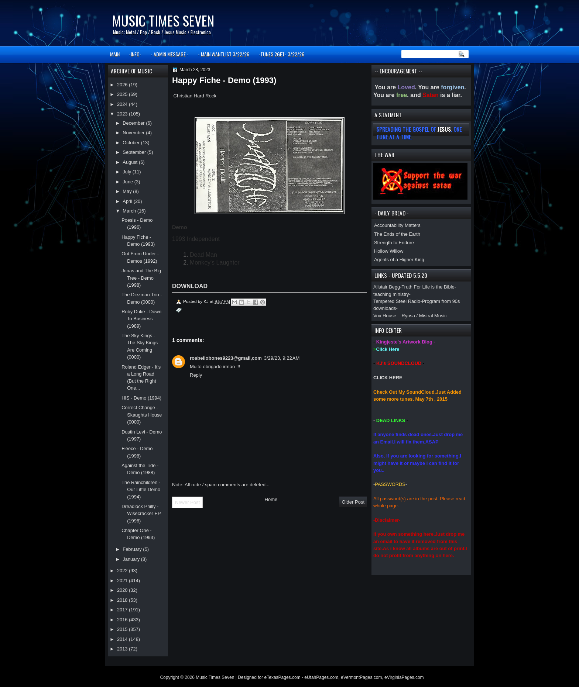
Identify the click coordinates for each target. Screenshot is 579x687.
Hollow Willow (388, 251)
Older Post (353, 502)
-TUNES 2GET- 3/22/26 (281, 54)
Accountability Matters (397, 225)
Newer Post (187, 502)
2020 (123, 590)
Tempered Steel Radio (396, 301)
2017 (123, 609)
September (135, 152)
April (128, 201)
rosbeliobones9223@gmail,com (226, 358)
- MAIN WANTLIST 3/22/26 (223, 54)
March (130, 211)
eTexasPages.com (282, 677)
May (128, 191)
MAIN (115, 54)
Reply (196, 375)
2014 (123, 639)
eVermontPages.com (361, 677)
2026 (123, 84)
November (134, 132)
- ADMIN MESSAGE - (170, 54)
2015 (123, 629)
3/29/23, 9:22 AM (282, 358)
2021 (123, 580)
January (132, 559)
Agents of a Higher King (399, 259)
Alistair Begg (386, 287)
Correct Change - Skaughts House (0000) (141, 415)
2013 (123, 649)
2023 (123, 114)
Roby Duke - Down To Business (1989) (141, 319)
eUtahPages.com (321, 677)
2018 (123, 600)
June (128, 181)
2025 (123, 94)
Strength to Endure (394, 242)
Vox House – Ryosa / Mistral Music (410, 315)
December (134, 123)
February (133, 549)
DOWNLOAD (190, 286)
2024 (123, 104)
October (132, 142)
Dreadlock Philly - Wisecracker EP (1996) (141, 514)
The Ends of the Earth (397, 234)
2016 (123, 619)
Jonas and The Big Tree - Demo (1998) (141, 278)
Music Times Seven (163, 20)
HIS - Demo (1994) (141, 398)
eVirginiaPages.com (404, 677)
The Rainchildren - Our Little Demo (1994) (140, 490)
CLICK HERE (387, 377)
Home (271, 499)
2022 (123, 570)
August (131, 162)
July (127, 172)
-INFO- (135, 54)
